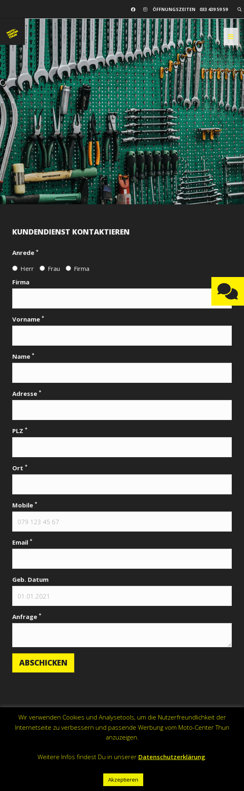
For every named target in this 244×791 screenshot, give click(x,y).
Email (22, 542)
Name (23, 356)
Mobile (24, 505)
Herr (23, 268)
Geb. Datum (30, 579)
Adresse (26, 393)
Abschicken (43, 662)
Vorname (28, 319)
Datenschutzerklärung (171, 757)
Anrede (25, 252)
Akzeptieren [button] (123, 779)
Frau (50, 268)
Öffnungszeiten (174, 9)
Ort (19, 467)
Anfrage (26, 616)
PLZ (19, 430)
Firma (77, 268)
